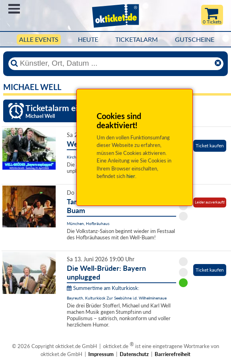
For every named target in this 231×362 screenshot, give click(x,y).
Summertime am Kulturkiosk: (103, 288)
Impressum (101, 354)
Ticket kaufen (210, 146)
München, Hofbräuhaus (88, 223)
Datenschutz (134, 354)
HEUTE (88, 39)
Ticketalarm (136, 39)
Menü (14, 9)
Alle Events (38, 39)
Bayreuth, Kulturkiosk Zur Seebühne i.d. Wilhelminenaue (117, 297)
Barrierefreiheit (172, 354)
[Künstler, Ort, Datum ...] (115, 63)
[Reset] (218, 63)
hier (130, 176)
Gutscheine (194, 39)
